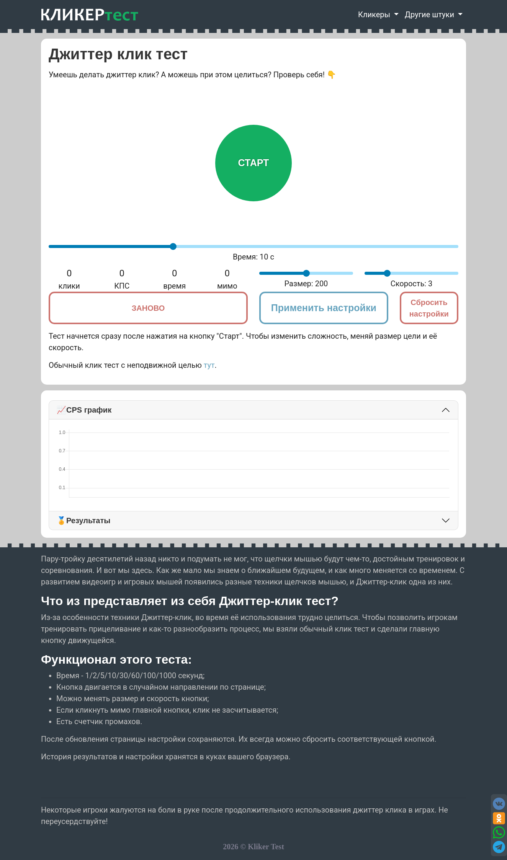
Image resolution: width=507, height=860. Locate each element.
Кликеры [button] (375, 14)
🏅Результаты (83, 520)
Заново (148, 308)
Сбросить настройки (429, 308)
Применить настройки (323, 307)
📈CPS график (84, 410)
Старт (253, 162)
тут (209, 365)
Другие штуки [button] (430, 14)
